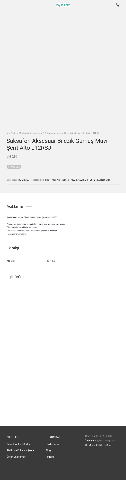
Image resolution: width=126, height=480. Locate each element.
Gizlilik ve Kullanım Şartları (21, 450)
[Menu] (8, 5)
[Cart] (117, 5)
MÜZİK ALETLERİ (79, 179)
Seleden (89, 440)
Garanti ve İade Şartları (19, 444)
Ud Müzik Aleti (93, 445)
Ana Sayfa (11, 133)
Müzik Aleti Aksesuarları (30, 133)
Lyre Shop (106, 445)
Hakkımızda (52, 444)
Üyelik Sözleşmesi (16, 456)
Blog (48, 450)
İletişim (50, 456)
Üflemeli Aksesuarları (100, 179)
